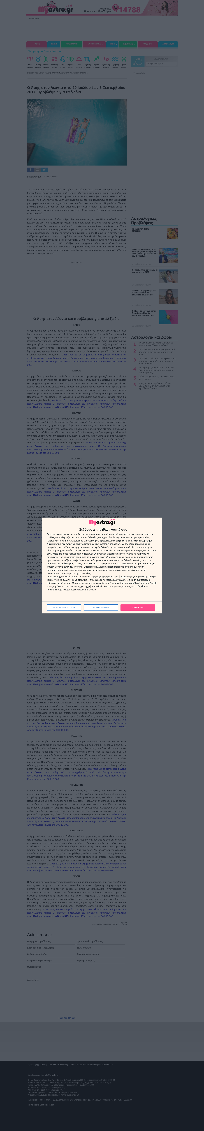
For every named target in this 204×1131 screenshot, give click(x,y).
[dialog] (102, 566)
